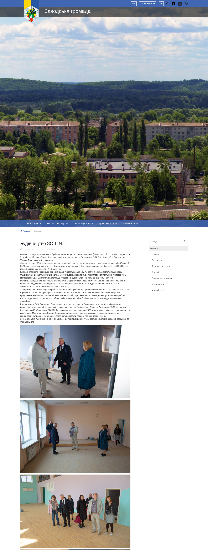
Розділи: (154, 248)
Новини (37, 231)
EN (133, 3)
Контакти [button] (130, 223)
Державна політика (161, 266)
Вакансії (155, 272)
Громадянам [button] (83, 223)
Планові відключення (162, 278)
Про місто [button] (33, 223)
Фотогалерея (158, 284)
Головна (25, 231)
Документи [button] (108, 223)
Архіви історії (158, 290)
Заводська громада (68, 11)
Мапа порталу (148, 3)
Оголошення (157, 260)
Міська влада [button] (57, 223)
